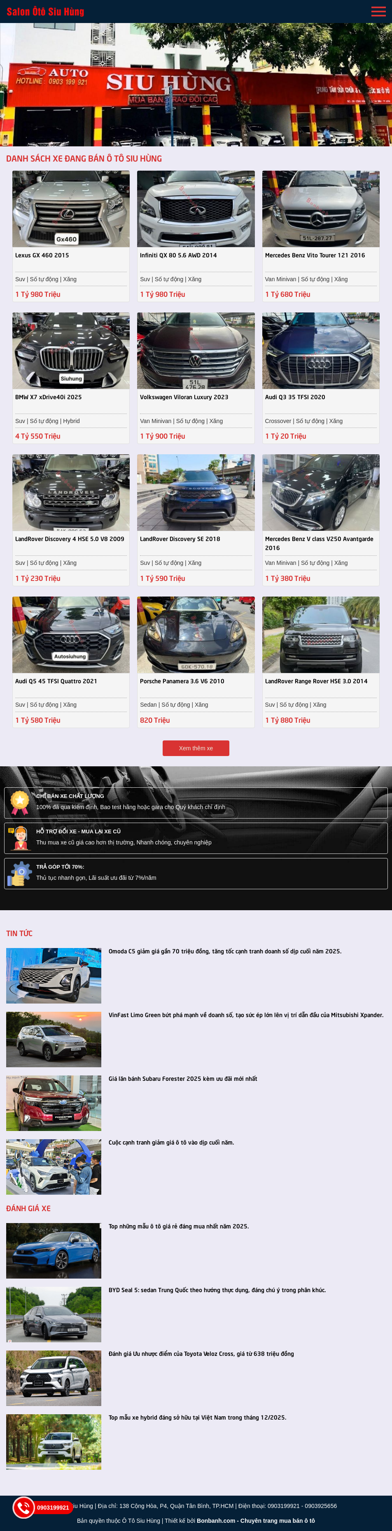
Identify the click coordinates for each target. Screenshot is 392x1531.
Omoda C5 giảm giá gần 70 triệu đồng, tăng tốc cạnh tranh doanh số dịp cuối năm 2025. (225, 950)
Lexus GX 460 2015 (42, 254)
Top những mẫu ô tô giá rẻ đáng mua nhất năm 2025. (179, 1225)
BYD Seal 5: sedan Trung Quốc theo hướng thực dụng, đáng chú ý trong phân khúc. (217, 1289)
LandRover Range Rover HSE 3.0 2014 (316, 680)
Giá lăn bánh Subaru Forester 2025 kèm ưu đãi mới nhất (183, 1078)
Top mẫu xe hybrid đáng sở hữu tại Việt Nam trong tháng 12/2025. (197, 1417)
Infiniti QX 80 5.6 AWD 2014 (178, 254)
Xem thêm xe (196, 748)
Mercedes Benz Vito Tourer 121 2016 (315, 254)
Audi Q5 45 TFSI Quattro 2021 (56, 680)
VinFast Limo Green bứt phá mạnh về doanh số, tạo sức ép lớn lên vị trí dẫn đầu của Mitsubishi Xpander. (246, 1014)
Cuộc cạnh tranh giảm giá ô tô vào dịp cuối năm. (171, 1142)
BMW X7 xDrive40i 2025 (48, 396)
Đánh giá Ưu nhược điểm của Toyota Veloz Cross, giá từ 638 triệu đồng (201, 1353)
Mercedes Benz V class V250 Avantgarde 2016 (319, 542)
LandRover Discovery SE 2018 (180, 538)
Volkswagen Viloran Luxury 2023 (184, 396)
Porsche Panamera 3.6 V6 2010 (182, 680)
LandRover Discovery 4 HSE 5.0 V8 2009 (69, 538)
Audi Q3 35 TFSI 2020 (295, 396)
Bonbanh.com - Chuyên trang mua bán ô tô (256, 1520)
